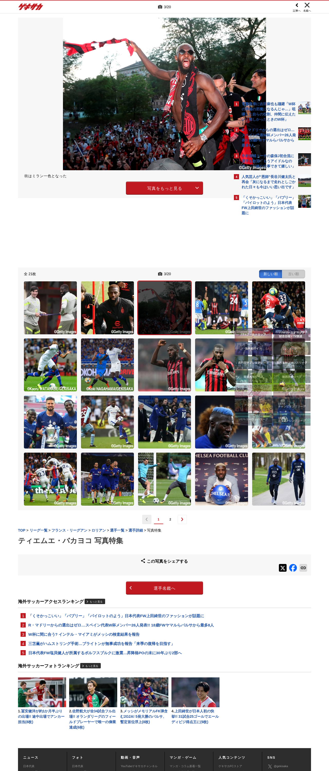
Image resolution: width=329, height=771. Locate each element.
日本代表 (28, 695)
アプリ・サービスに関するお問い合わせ (175, 738)
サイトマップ (154, 732)
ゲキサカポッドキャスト (136, 713)
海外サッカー (31, 713)
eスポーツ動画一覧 (182, 718)
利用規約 (175, 732)
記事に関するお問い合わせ (127, 738)
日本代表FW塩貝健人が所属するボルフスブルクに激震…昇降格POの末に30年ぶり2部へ (105, 580)
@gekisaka (277, 696)
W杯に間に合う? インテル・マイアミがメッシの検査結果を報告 (84, 560)
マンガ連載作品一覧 (182, 701)
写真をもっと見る (119, 187)
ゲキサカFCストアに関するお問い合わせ (233, 738)
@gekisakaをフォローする (262, 295)
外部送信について (233, 732)
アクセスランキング (231, 701)
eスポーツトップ (180, 707)
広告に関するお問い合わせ (87, 738)
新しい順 (180, 273)
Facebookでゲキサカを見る (263, 306)
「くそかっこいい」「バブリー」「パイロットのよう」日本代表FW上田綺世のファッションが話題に (116, 541)
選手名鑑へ (120, 513)
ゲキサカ (31, 8)
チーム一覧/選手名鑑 (231, 713)
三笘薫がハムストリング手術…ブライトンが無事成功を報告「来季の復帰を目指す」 (101, 570)
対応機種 (90, 732)
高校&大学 (29, 707)
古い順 (203, 273)
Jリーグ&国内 (32, 701)
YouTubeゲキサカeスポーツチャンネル (140, 704)
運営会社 (134, 732)
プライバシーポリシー (201, 732)
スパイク (28, 718)
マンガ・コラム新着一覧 (185, 695)
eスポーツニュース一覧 (184, 713)
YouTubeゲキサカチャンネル (139, 695)
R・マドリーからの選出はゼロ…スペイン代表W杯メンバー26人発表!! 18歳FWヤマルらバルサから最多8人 (121, 551)
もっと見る (96, 526)
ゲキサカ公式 (279, 703)
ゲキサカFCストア (230, 695)
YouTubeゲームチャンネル (284, 718)
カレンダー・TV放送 (231, 707)
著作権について (112, 732)
